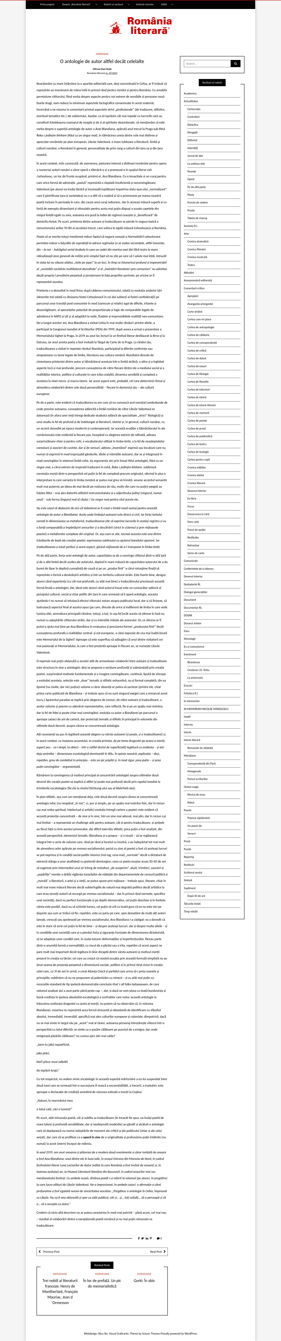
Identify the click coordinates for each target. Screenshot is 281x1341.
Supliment (190, 888)
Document (190, 599)
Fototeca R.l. (191, 693)
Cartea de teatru (196, 444)
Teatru (191, 265)
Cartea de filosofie (198, 381)
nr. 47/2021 (111, 73)
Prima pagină (47, 4)
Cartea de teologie (198, 452)
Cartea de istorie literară (201, 405)
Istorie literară (192, 740)
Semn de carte (195, 553)
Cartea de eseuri (196, 366)
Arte (186, 233)
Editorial (192, 140)
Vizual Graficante (118, 1333)
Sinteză (188, 880)
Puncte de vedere (197, 202)
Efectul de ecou (196, 794)
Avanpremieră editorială (198, 280)
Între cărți (193, 522)
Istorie (187, 732)
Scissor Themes (151, 1333)
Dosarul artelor (192, 623)
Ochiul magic (191, 787)
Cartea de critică (196, 350)
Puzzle (191, 210)
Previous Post (50, 1252)
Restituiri (189, 864)
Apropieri (192, 296)
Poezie (187, 810)
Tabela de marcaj (197, 218)
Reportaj (189, 857)
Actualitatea (191, 101)
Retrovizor (193, 545)
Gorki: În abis (144, 1280)
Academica (190, 93)
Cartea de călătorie (198, 335)
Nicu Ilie (103, 1333)
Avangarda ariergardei (200, 304)
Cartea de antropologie (200, 327)
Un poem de (194, 826)
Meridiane (102, 53)
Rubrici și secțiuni (113, 4)
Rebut (190, 802)
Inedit (187, 716)
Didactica (192, 124)
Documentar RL (193, 607)
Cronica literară (196, 483)
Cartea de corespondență (202, 342)
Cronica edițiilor (196, 467)
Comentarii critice (194, 288)
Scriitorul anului (193, 872)
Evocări (188, 685)
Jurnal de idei (195, 155)
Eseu (186, 631)
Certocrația (193, 109)
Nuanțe (191, 171)
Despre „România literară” (76, 4)
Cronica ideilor (195, 475)
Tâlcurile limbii (192, 903)
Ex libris (191, 498)
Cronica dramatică (197, 241)
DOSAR (188, 615)
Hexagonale (194, 771)
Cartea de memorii (198, 413)
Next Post (156, 1252)
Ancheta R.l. (191, 226)
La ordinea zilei (196, 163)
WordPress (191, 1333)
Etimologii (190, 638)
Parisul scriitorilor (197, 779)
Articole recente (144, 4)
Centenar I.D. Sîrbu (198, 670)
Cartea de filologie (198, 374)
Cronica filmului (196, 249)
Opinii (190, 179)
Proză (187, 841)
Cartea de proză (196, 428)
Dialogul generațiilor (195, 592)
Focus (190, 506)
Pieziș (190, 194)
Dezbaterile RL (192, 584)
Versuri (191, 833)
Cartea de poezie (197, 420)
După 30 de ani (196, 896)
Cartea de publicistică (199, 436)
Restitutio (193, 537)
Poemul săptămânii (198, 818)
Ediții (164, 4)
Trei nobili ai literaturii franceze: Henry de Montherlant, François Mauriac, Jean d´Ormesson (60, 1291)
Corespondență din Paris (201, 763)
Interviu (188, 724)
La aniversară (195, 677)
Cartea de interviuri (198, 389)
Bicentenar (193, 662)
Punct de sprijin (196, 529)
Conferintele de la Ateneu (198, 568)
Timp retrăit (191, 911)
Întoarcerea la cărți (198, 514)
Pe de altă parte (196, 187)
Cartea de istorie (197, 397)
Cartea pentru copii (198, 459)
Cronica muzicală (197, 257)
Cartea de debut (196, 358)
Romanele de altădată (200, 748)
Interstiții (192, 148)
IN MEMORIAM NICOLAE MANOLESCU (206, 709)
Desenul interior (196, 490)
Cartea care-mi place (199, 319)
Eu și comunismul (194, 646)
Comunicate (191, 561)
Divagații (192, 132)
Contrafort (193, 116)
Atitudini (189, 272)
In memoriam (192, 701)
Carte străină (194, 311)
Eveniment (190, 654)
